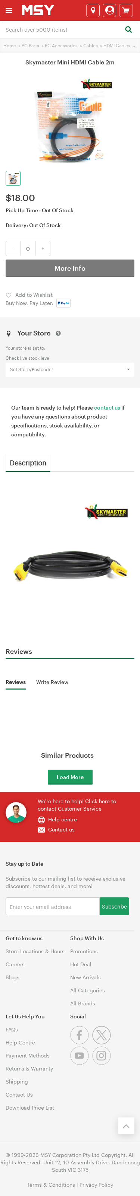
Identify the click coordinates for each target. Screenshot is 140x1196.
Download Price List (30, 1107)
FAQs (12, 1029)
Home (9, 45)
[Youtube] (81, 1063)
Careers (15, 964)
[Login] (109, 10)
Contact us (61, 829)
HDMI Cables (116, 45)
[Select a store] (93, 10)
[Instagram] (102, 1063)
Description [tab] (28, 462)
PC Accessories (61, 45)
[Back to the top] (126, 1125)
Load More (70, 777)
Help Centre (20, 1042)
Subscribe (114, 906)
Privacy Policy (96, 1184)
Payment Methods (28, 1055)
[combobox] (70, 29)
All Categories (87, 990)
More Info (70, 268)
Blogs (12, 977)
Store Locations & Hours (35, 951)
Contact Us (19, 1094)
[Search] (128, 30)
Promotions (84, 951)
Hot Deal (80, 964)
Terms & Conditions (51, 1184)
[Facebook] (81, 1042)
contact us (107, 407)
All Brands (82, 1003)
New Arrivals (85, 977)
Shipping (17, 1081)
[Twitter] (102, 1042)
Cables (90, 45)
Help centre (62, 819)
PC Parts (30, 45)
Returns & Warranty (29, 1068)
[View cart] (126, 10)
